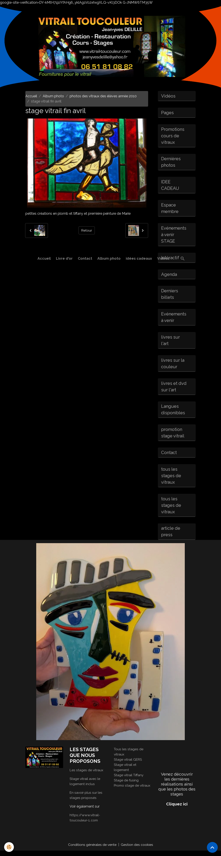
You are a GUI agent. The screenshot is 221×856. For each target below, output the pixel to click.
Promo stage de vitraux (132, 791)
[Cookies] (9, 847)
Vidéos (163, 258)
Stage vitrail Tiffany (129, 780)
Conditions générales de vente (92, 850)
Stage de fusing (126, 785)
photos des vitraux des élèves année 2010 (103, 96)
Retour (86, 230)
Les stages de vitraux (87, 775)
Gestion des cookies (137, 850)
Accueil (44, 258)
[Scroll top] (212, 847)
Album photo (109, 258)
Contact (85, 258)
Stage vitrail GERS (128, 765)
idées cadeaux (139, 258)
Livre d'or (64, 258)
